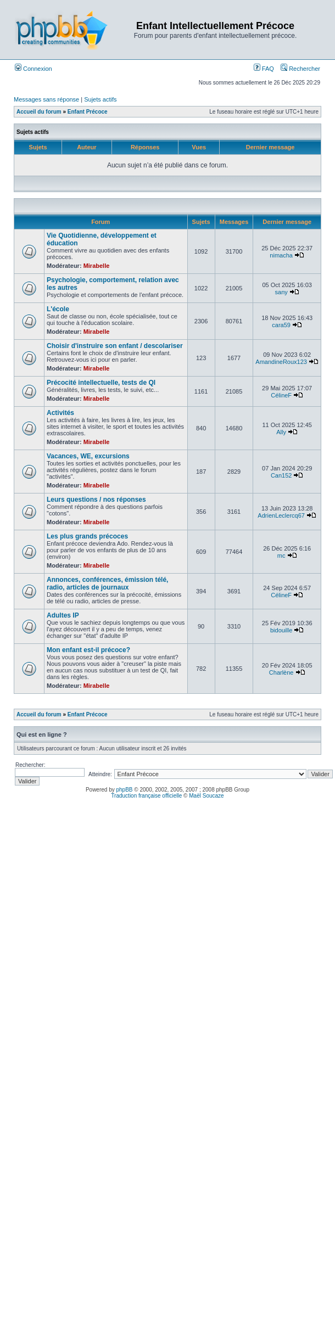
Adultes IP (63, 615)
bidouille (281, 630)
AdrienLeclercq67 (281, 515)
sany (281, 292)
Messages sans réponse (46, 99)
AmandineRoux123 (281, 361)
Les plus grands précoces (87, 536)
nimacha (281, 255)
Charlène (281, 672)
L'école (58, 309)
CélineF (281, 395)
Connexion (33, 68)
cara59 (281, 325)
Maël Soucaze (206, 796)
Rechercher (300, 68)
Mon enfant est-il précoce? (88, 650)
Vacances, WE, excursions (88, 456)
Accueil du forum (39, 112)
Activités (60, 413)
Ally (281, 432)
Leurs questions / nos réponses (96, 499)
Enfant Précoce (88, 112)
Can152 (281, 475)
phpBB (124, 790)
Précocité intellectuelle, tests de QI (101, 382)
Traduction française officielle (146, 796)
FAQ (264, 68)
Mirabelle (96, 265)
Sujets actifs (100, 99)
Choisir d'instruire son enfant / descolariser (115, 346)
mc (281, 555)
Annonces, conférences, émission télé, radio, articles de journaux (107, 583)
